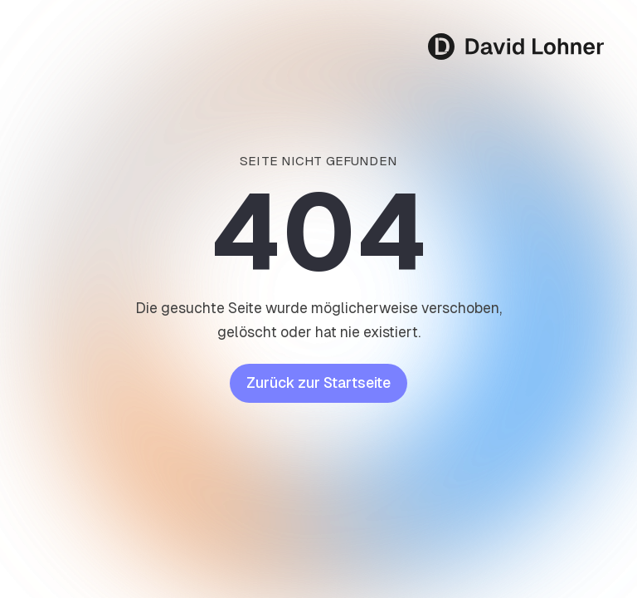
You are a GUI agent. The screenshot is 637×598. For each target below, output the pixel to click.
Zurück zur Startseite (318, 383)
